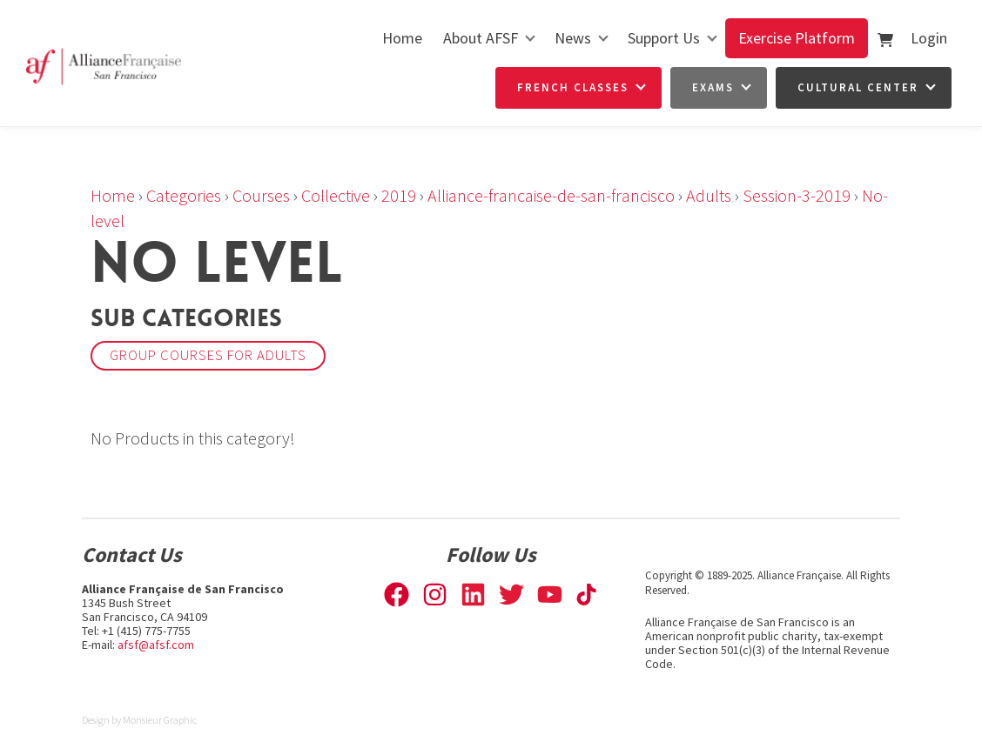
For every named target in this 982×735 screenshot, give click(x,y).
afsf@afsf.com (156, 644)
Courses (261, 195)
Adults (708, 195)
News (573, 38)
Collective (335, 195)
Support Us (664, 38)
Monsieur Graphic (160, 719)
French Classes (573, 87)
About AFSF (480, 38)
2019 (398, 195)
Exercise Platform (796, 38)
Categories (183, 195)
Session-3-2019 (797, 195)
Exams (713, 87)
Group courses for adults (208, 355)
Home (402, 38)
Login (929, 38)
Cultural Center (857, 87)
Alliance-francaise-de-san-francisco (551, 195)
